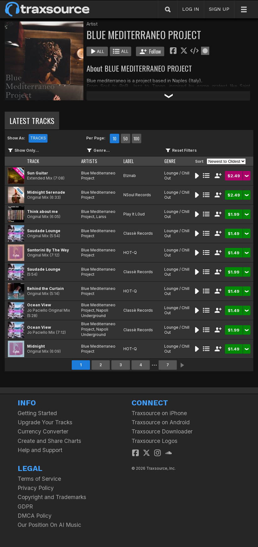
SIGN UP (219, 9)
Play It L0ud (134, 214)
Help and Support (40, 450)
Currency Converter (43, 431)
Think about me (42, 211)
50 (125, 138)
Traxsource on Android (161, 422)
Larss (101, 216)
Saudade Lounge (43, 230)
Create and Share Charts (49, 441)
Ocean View (39, 305)
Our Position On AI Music (49, 524)
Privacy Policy (36, 488)
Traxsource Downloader (162, 431)
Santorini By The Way (48, 250)
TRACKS (38, 138)
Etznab (129, 175)
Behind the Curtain (45, 288)
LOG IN (190, 9)
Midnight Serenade (46, 192)
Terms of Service (39, 478)
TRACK (33, 161)
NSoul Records (137, 194)
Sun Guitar (37, 173)
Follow (150, 51)
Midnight (36, 346)
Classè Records (138, 233)
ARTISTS (89, 161)
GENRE (170, 161)
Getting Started (37, 413)
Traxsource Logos (154, 441)
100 (136, 138)
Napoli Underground (94, 313)
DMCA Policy (35, 515)
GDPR (25, 506)
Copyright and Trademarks (52, 497)
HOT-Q (130, 252)
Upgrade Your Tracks (45, 422)
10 (114, 138)
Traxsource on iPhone (159, 413)
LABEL (128, 161)
